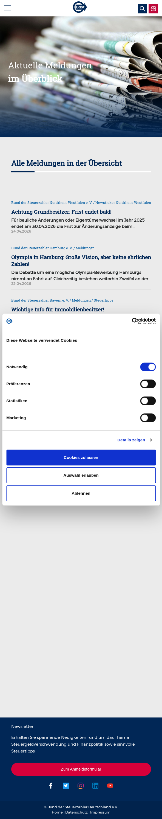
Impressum (100, 812)
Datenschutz (76, 812)
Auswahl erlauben (80, 475)
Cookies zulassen (81, 457)
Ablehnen (81, 493)
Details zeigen (131, 440)
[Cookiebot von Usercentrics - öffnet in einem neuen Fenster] (132, 321)
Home (57, 812)
